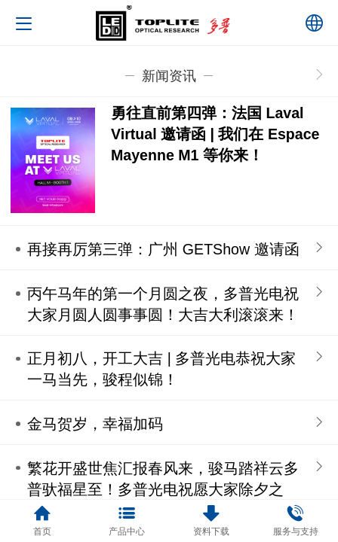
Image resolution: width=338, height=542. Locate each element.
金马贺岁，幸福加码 (95, 424)
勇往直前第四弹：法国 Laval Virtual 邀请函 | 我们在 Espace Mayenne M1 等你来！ (215, 134)
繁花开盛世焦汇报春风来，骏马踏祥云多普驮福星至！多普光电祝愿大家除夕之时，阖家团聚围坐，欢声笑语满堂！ (163, 489)
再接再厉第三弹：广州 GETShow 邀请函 (163, 249)
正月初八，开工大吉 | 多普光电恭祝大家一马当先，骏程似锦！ (161, 369)
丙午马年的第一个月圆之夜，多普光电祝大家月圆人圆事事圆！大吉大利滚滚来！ (163, 304)
